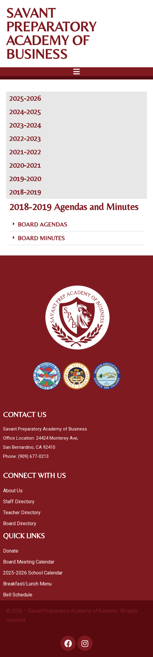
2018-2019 (25, 192)
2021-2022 (25, 152)
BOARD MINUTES (41, 237)
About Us (13, 491)
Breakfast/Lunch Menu (27, 584)
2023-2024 (25, 125)
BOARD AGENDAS (42, 224)
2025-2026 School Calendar (33, 573)
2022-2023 (25, 138)
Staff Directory (19, 501)
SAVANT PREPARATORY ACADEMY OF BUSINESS (51, 33)
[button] (76, 224)
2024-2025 (25, 111)
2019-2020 (25, 178)
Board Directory (19, 523)
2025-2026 (25, 98)
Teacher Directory (22, 512)
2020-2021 (25, 165)
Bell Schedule (17, 595)
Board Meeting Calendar (28, 562)
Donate (10, 551)
